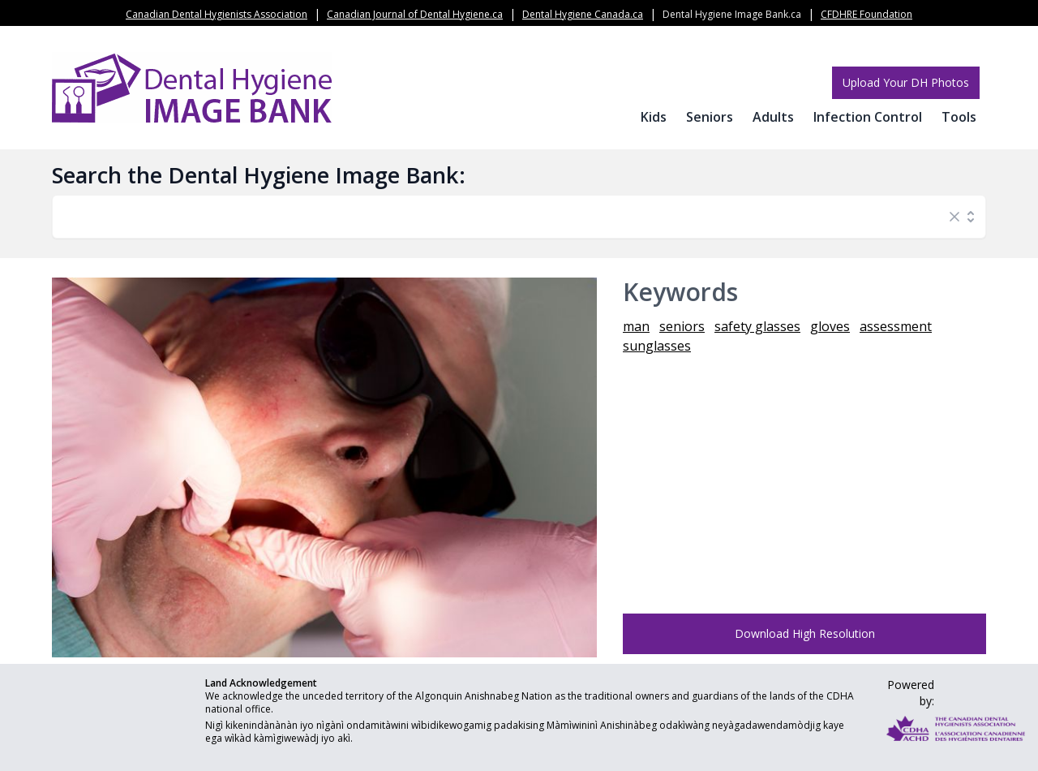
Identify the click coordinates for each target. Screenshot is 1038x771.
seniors (682, 326)
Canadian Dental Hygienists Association (216, 14)
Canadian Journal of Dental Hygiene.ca (415, 14)
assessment (896, 326)
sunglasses (657, 346)
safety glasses (757, 326)
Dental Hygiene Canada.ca (582, 14)
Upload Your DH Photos (906, 82)
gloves (830, 326)
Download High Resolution (805, 633)
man (636, 326)
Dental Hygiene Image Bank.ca (732, 14)
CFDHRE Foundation (866, 14)
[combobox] (502, 216)
